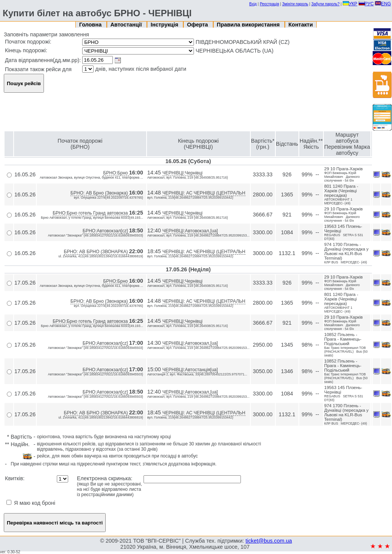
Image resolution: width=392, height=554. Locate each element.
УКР (350, 3)
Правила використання (249, 25)
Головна (91, 25)
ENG (383, 3)
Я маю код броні (30, 503)
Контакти (301, 25)
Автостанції (126, 25)
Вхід (253, 4)
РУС (366, 3)
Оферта (198, 25)
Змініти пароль (295, 4)
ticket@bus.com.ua (268, 541)
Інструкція (165, 25)
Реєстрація (269, 4)
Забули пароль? (325, 4)
